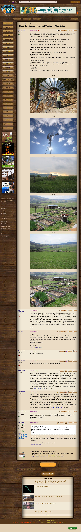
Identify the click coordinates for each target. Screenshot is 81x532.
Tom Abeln (20, 331)
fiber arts (8, 71)
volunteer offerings (42, 23)
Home (3, 1)
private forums (8, 124)
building (8, 35)
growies (8, 27)
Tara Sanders (21, 30)
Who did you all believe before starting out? (49, 496)
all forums (7, 128)
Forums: (21, 23)
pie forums (8, 119)
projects (8, 107)
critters (8, 31)
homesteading (7, 39)
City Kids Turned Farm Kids (44, 512)
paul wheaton (59, 522)
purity (8, 55)
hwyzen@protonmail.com (36, 347)
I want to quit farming (42, 486)
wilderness (8, 67)
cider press (8, 103)
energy (8, 43)
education (7, 87)
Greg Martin (21, 422)
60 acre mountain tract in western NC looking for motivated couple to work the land (51, 482)
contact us (15, 522)
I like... (19, 433)
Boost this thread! (48, 474)
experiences (8, 95)
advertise (21, 522)
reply (48, 465)
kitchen (8, 51)
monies (8, 47)
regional (8, 83)
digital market (7, 111)
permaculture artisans (8, 79)
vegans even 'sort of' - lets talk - (45, 503)
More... (48, 515)
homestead (33, 23)
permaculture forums (8, 23)
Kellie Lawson (21, 370)
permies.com (8, 115)
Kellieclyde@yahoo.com (39, 388)
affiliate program (27, 522)
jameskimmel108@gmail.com (55, 407)
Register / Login (75, 2)
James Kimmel (21, 391)
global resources (8, 99)
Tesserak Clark (22, 411)
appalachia (27, 23)
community (8, 63)
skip (8, 91)
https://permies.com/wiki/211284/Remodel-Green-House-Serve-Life (48, 456)
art (8, 75)
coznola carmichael (21, 311)
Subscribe (8, 1)
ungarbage (8, 59)
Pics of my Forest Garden (36, 444)
